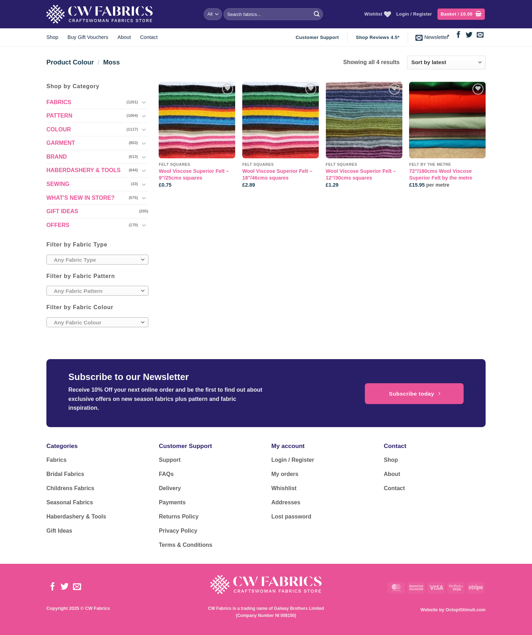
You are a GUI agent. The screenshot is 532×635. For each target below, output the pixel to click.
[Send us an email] (480, 35)
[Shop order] (446, 62)
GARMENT (60, 143)
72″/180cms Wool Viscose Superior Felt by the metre (440, 174)
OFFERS (57, 225)
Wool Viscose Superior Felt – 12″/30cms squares (361, 174)
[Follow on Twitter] (469, 35)
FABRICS (58, 102)
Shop (52, 37)
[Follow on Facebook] (458, 35)
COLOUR (58, 129)
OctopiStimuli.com (466, 609)
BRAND (56, 157)
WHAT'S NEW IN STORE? (80, 198)
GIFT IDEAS (62, 211)
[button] (461, 14)
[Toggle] (144, 102)
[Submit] (317, 14)
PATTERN (59, 116)
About (124, 37)
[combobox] (97, 260)
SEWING (57, 184)
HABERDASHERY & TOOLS (83, 170)
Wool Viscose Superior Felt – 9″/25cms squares (194, 174)
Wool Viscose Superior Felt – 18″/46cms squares (277, 174)
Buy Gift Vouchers (88, 37)
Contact (149, 37)
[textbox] (95, 260)
